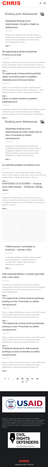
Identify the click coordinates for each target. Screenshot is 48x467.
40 (27, 379)
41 (32, 379)
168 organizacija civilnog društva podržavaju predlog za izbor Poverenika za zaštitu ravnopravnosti (23, 326)
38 (17, 379)
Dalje (8, 46)
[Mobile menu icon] (44, 3)
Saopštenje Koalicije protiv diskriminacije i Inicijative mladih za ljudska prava (22, 24)
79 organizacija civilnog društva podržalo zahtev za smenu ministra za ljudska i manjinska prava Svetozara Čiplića (21, 76)
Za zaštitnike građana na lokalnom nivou (21, 165)
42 (37, 379)
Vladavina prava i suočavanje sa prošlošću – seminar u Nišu (20, 248)
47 (23, 382)
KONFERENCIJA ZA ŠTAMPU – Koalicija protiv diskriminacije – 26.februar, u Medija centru (22, 186)
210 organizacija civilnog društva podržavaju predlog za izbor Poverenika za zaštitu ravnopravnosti (23, 301)
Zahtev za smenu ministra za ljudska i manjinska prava (19, 100)
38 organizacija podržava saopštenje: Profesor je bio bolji (19, 53)
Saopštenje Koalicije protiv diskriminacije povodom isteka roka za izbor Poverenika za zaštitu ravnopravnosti (23, 133)
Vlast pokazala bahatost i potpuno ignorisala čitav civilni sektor (23, 275)
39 (22, 379)
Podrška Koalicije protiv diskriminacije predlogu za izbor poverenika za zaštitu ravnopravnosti (21, 351)
